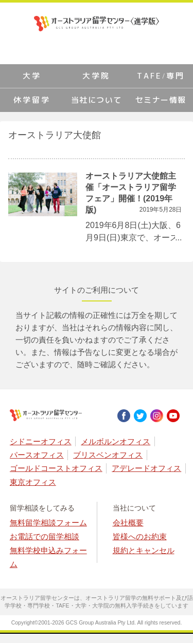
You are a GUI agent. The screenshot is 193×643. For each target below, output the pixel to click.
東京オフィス (33, 482)
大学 (32, 75)
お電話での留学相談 (44, 536)
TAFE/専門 (160, 75)
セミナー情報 (160, 99)
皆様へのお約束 (140, 536)
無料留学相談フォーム (48, 522)
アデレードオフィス (146, 468)
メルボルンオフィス (115, 441)
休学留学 (31, 99)
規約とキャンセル (143, 550)
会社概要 (128, 522)
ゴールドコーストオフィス (56, 468)
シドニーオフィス (41, 441)
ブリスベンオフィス (108, 454)
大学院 (96, 75)
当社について (96, 99)
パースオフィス (37, 454)
